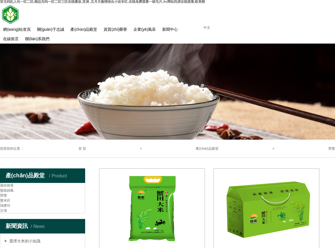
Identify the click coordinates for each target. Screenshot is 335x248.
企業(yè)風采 (144, 29)
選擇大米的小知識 (24, 241)
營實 (331, 149)
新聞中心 (170, 29)
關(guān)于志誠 (50, 29)
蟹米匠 (5, 200)
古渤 (3, 211)
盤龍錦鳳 (7, 190)
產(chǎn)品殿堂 (83, 29)
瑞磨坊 (5, 206)
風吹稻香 (7, 185)
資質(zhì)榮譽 (115, 29)
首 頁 (82, 149)
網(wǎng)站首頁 (17, 29)
